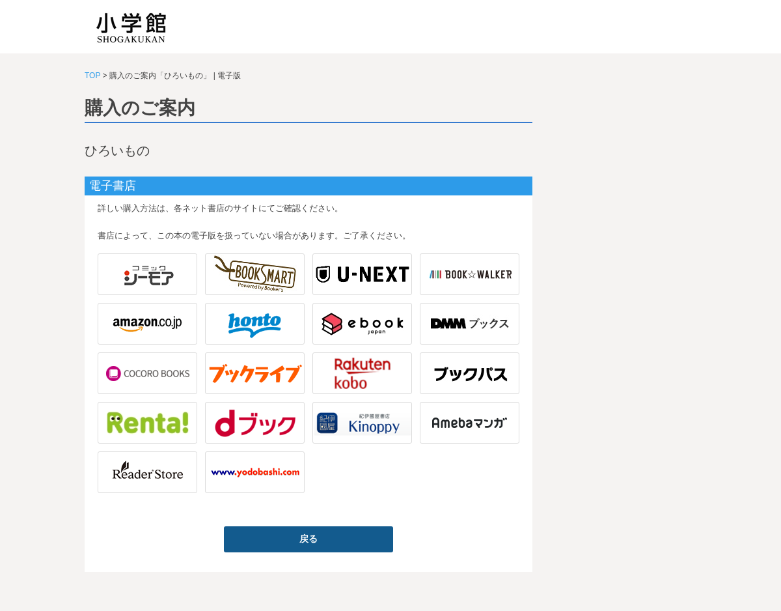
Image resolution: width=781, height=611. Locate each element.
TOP (92, 75)
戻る (308, 538)
